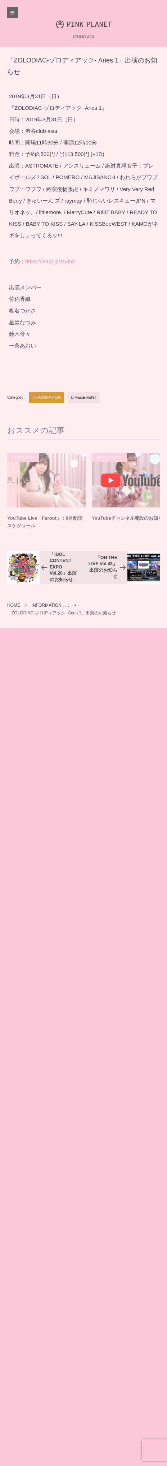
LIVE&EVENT (83, 397)
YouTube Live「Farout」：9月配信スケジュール (44, 524)
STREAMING (23, 460)
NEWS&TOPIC (109, 460)
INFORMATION (46, 397)
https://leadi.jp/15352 (50, 261)
